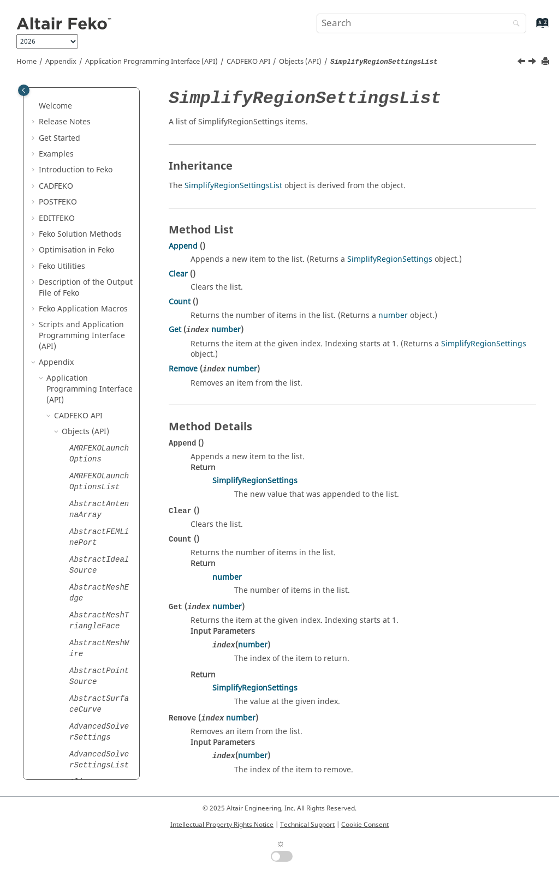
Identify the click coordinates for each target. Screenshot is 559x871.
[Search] (513, 24)
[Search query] (421, 23)
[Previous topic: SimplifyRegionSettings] (522, 62)
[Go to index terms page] (531, 28)
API (248, 62)
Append (183, 246)
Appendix (60, 62)
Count (180, 302)
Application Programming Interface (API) (151, 62)
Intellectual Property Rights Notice (221, 825)
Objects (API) (300, 62)
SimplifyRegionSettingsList (233, 185)
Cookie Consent (365, 825)
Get (175, 329)
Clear (178, 274)
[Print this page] (546, 62)
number (393, 315)
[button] (65, 88)
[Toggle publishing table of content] (23, 90)
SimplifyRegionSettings (389, 259)
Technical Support (307, 825)
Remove (183, 369)
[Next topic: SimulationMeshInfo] (533, 62)
